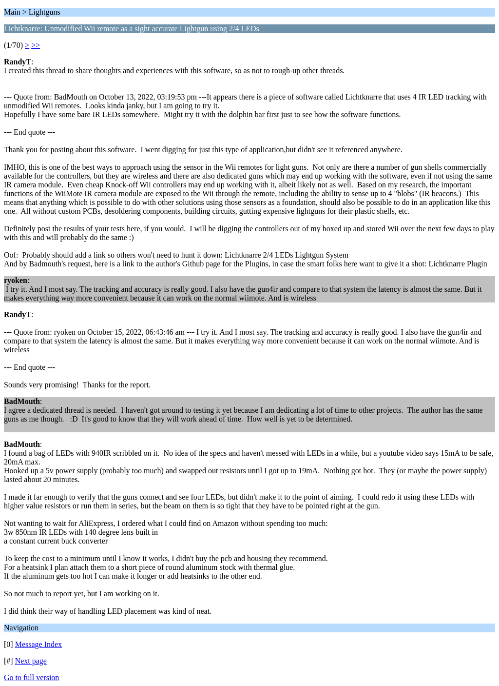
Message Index (38, 644)
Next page (31, 661)
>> (35, 45)
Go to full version (31, 677)
